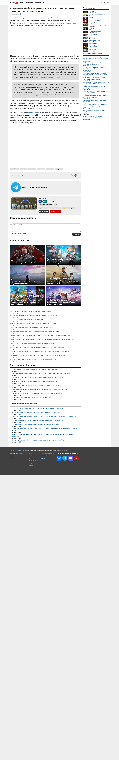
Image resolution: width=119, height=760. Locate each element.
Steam (71, 103)
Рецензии (38, 2)
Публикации (29, 2)
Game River (41, 169)
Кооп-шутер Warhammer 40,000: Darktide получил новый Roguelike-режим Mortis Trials (38, 440)
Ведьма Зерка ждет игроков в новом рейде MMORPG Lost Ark (94, 100)
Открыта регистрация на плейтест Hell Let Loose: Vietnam (27, 319)
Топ (44, 2)
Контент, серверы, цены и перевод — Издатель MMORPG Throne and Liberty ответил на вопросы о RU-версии (96, 58)
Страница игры (43, 211)
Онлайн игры (32, 455)
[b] (12, 233)
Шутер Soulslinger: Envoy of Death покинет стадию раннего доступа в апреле (35, 381)
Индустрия (59, 169)
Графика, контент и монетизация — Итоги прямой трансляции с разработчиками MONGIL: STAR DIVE (63, 302)
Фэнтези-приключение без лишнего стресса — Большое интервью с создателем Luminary (25, 282)
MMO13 (30, 453)
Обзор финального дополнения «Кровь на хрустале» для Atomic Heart (26, 262)
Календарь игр (32, 463)
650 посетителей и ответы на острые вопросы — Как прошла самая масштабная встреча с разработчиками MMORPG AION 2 (62, 281)
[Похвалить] (12, 175)
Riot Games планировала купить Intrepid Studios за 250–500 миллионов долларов (95, 63)
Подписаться (55, 211)
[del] (16, 233)
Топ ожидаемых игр (33, 460)
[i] (14, 233)
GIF (26, 233)
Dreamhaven (50, 169)
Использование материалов (47, 453)
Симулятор (24, 169)
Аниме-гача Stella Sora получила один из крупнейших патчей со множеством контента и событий (39, 351)
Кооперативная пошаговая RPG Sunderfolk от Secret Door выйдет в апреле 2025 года (38, 377)
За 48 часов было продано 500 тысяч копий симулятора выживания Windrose (34, 359)
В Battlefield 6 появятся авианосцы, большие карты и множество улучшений (33, 323)
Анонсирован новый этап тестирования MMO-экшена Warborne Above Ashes (35, 424)
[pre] (24, 233)
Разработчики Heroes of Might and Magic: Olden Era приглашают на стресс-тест (34, 315)
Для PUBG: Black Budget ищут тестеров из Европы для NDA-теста (30, 311)
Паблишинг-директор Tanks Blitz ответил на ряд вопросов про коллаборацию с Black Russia (40, 369)
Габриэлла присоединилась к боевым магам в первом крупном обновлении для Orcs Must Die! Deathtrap (44, 416)
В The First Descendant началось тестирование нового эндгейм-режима (32, 343)
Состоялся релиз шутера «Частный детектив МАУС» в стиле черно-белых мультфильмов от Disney (40, 335)
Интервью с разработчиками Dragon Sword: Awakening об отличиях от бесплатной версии (61, 261)
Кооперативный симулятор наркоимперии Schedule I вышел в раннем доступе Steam (38, 393)
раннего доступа (33, 112)
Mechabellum (56, 18)
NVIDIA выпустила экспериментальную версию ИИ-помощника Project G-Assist (36, 412)
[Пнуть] (18, 175)
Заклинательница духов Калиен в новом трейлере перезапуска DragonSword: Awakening (37, 347)
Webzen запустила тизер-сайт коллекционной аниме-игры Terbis (31, 397)
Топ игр (30, 458)
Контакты (42, 458)
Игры (21, 2)
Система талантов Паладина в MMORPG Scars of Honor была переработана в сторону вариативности (41, 339)
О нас (41, 460)
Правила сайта (44, 455)
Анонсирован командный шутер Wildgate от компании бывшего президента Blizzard (37, 420)
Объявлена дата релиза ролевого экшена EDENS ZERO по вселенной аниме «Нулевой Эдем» (41, 373)
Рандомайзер (32, 465)
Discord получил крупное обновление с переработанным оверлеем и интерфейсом (37, 408)
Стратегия (32, 169)
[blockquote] (19, 233)
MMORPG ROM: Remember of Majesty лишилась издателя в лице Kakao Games (34, 331)
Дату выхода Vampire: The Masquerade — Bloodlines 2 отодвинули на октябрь (35, 385)
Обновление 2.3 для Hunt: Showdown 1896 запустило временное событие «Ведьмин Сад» (39, 389)
